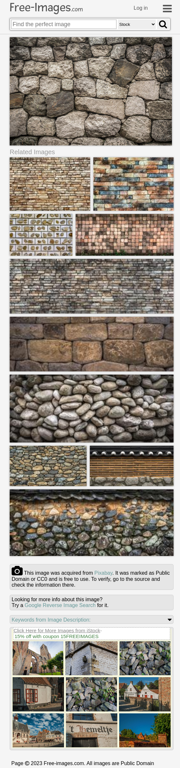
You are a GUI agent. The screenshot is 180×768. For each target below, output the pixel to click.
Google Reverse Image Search (60, 605)
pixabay (103, 572)
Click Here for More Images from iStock (57, 630)
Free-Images (46, 7)
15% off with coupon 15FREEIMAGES (57, 636)
